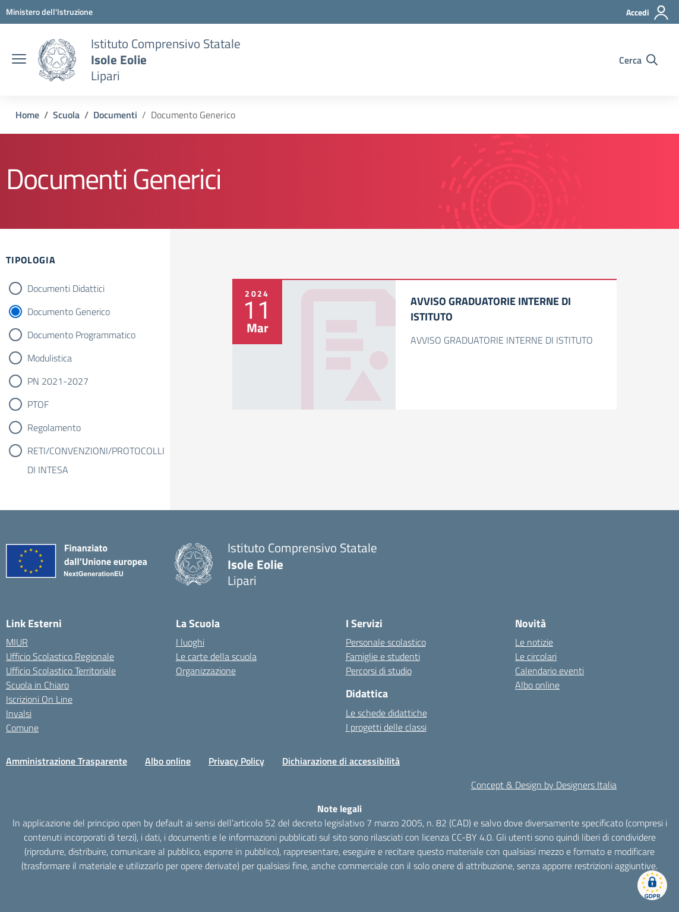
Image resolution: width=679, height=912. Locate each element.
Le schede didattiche (386, 713)
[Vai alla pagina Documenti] (115, 115)
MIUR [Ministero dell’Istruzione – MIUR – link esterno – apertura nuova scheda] (17, 642)
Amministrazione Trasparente (66, 761)
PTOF (38, 404)
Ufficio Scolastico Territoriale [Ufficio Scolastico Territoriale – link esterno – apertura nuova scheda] (61, 670)
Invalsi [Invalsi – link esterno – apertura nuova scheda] (18, 713)
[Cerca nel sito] (638, 60)
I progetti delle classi (386, 727)
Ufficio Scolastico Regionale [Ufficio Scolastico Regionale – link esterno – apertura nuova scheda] (60, 656)
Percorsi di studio (379, 670)
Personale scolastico (386, 642)
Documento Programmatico (81, 335)
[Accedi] (648, 12)
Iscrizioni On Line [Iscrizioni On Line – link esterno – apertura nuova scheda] (39, 699)
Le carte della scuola (216, 656)
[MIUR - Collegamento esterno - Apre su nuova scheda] (49, 11)
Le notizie (534, 642)
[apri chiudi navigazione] (19, 60)
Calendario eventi (549, 670)
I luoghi (190, 642)
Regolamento (54, 427)
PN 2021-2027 (58, 381)
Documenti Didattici (66, 288)
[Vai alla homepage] (57, 60)
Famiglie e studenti (383, 656)
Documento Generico (68, 311)
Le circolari (536, 656)
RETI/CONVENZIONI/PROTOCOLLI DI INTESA (96, 452)
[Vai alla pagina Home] (27, 115)
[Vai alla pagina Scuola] (66, 115)
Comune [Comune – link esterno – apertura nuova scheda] (22, 728)
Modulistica (49, 358)
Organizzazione (206, 670)
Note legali (339, 808)
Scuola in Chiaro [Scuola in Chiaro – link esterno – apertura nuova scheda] (37, 685)
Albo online (537, 685)
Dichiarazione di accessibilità (341, 761)
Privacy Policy (236, 761)
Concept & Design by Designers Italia (544, 785)
